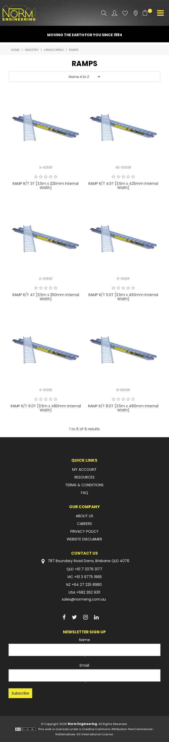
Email (84, 665)
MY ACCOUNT (84, 469)
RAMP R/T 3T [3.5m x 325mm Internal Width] (46, 185)
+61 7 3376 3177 (88, 569)
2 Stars (41, 176)
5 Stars (55, 176)
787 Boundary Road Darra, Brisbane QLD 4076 (84, 561)
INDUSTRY (32, 50)
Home (15, 50)
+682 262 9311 (88, 592)
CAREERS (84, 523)
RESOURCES (84, 477)
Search (104, 13)
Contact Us (84, 553)
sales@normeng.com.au (84, 599)
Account (114, 13)
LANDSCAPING (54, 50)
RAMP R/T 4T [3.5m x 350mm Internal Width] (45, 296)
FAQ (84, 492)
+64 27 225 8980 (87, 584)
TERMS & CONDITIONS (84, 485)
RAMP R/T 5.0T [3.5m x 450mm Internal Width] (123, 296)
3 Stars (46, 176)
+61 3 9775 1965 (88, 576)
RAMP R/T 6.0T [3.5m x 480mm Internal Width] (46, 407)
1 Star (36, 176)
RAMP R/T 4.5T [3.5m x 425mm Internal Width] (123, 185)
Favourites (125, 13)
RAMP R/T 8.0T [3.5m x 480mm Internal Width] (123, 407)
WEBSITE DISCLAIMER (84, 539)
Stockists (135, 13)
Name (84, 639)
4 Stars (50, 176)
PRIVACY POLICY (84, 531)
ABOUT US (84, 515)
